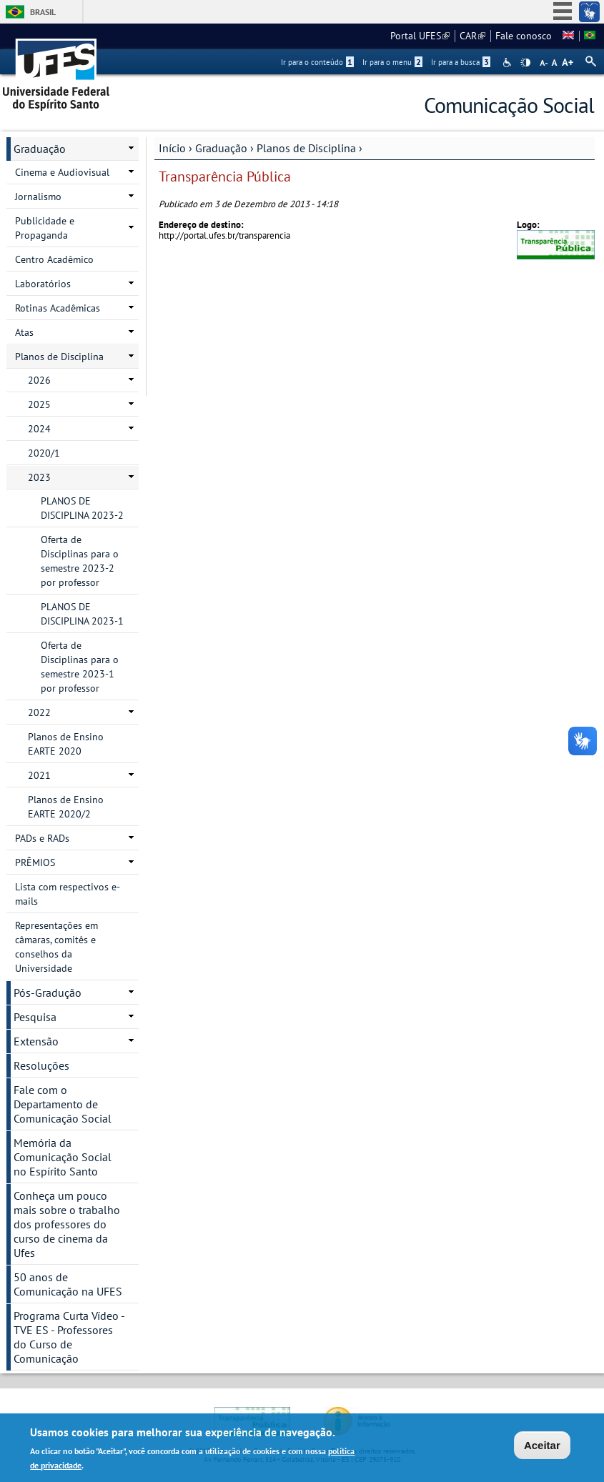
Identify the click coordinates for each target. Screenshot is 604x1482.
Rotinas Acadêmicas (57, 308)
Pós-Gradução (47, 992)
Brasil (43, 11)
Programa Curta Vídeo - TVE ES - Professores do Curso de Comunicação (69, 1337)
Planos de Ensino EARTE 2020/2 (66, 806)
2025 (39, 404)
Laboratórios (43, 283)
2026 (39, 380)
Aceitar (542, 1445)
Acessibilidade (508, 62)
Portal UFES (420, 35)
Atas (24, 332)
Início (172, 148)
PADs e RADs (42, 838)
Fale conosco (523, 35)
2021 (39, 775)
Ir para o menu (392, 62)
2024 (39, 428)
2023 (39, 477)
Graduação (221, 148)
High (525, 63)
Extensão (36, 1041)
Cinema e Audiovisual (62, 172)
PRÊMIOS (35, 862)
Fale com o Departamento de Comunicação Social (63, 1104)
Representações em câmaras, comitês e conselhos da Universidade (56, 947)
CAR (472, 35)
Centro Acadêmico (54, 259)
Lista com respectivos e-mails (67, 893)
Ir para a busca (460, 62)
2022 (39, 712)
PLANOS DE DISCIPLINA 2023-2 (82, 508)
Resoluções (41, 1065)
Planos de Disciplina (306, 148)
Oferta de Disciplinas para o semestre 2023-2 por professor (80, 561)
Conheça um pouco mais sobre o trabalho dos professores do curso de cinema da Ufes (67, 1224)
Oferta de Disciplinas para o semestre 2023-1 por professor (80, 667)
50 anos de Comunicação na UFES (68, 1284)
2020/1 (44, 453)
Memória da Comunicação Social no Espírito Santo (63, 1156)
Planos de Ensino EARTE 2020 (66, 743)
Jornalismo (38, 196)
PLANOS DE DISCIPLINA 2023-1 (82, 613)
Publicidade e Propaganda (44, 228)
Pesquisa (35, 1017)
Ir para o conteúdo (317, 62)
